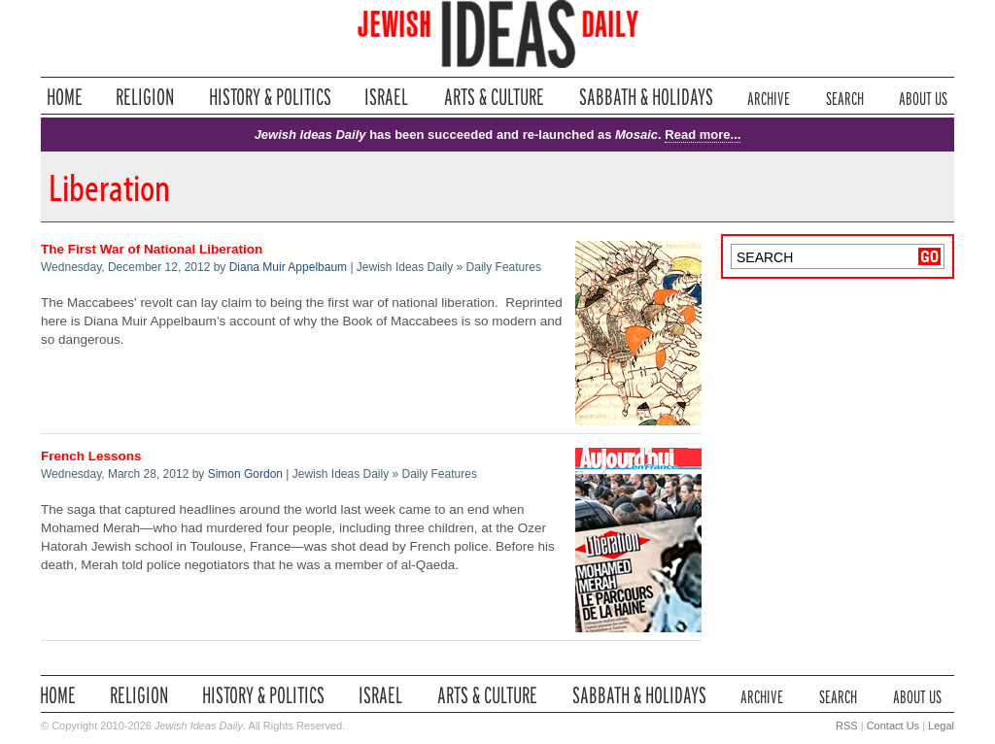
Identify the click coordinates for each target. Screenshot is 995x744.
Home (65, 96)
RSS (847, 725)
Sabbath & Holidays (645, 96)
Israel (386, 96)
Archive (768, 96)
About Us (923, 96)
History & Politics (270, 96)
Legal (941, 725)
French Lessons (91, 456)
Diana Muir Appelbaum (288, 267)
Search (845, 96)
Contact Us (893, 725)
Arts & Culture (493, 96)
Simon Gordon (245, 474)
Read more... (702, 134)
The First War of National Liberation (151, 249)
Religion (145, 96)
